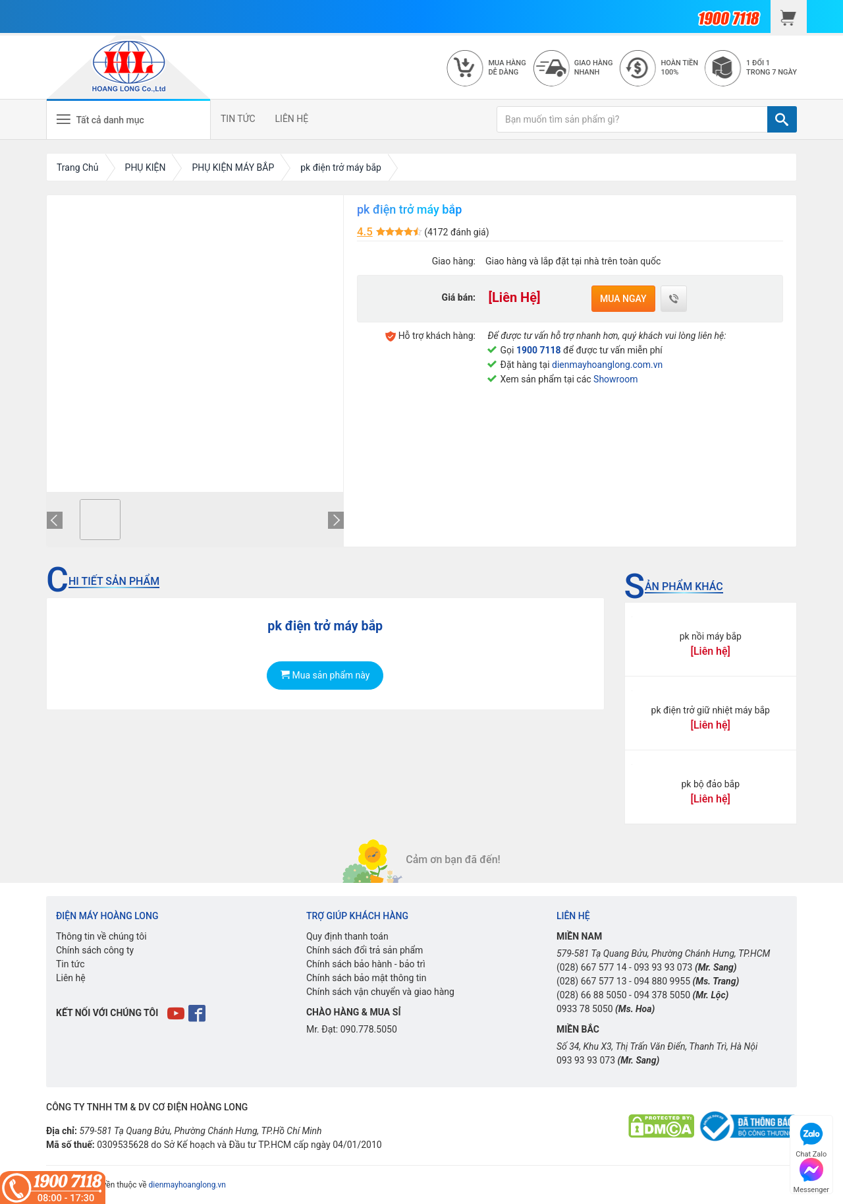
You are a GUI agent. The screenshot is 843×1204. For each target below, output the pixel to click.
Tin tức (70, 964)
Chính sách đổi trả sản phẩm (364, 950)
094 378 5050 (662, 995)
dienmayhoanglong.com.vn (607, 364)
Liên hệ (71, 978)
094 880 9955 (662, 981)
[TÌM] (782, 119)
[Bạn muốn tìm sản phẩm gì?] (632, 119)
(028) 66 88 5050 (592, 995)
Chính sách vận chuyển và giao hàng (380, 991)
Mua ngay (623, 298)
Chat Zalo (811, 1138)
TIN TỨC (238, 118)
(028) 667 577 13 (592, 981)
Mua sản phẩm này (325, 675)
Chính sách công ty (95, 950)
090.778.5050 (368, 1029)
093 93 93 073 (663, 967)
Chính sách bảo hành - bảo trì (365, 964)
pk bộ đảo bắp (710, 784)
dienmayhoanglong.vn (187, 1184)
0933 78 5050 (585, 1009)
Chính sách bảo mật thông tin (366, 978)
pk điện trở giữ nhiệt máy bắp (710, 710)
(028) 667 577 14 (592, 967)
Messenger (811, 1174)
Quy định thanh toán (347, 936)
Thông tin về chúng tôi (101, 936)
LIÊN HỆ (292, 118)
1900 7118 (538, 350)
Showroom (615, 379)
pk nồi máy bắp (711, 636)
